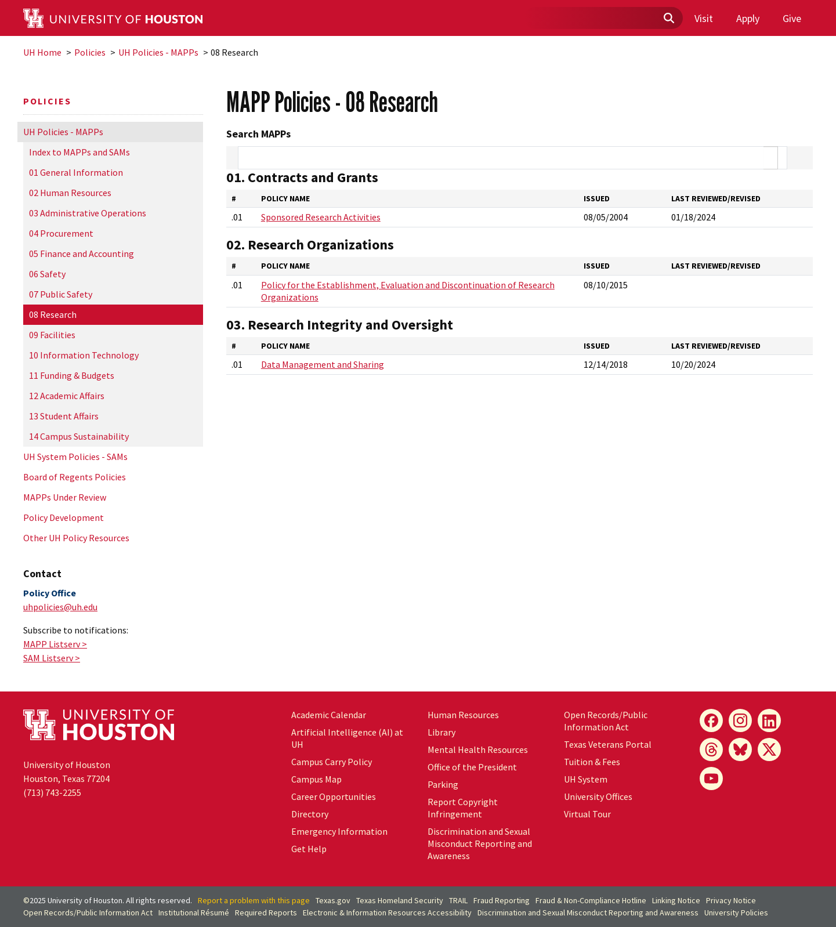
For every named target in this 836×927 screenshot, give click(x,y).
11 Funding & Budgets (71, 375)
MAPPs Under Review (64, 497)
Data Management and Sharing (322, 364)
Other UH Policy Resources (76, 538)
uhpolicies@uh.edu (60, 607)
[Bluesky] (740, 749)
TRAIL (458, 900)
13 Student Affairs (64, 416)
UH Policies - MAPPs (158, 52)
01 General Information (76, 172)
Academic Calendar (328, 714)
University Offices (598, 796)
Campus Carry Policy (331, 761)
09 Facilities (52, 335)
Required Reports (266, 912)
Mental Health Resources (478, 749)
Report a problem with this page (254, 900)
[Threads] (711, 749)
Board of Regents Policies (74, 477)
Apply (747, 18)
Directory (309, 814)
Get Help (309, 848)
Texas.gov (333, 900)
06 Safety (47, 274)
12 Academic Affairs (66, 395)
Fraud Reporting (501, 900)
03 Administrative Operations (87, 213)
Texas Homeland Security (399, 900)
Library (441, 732)
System (585, 779)
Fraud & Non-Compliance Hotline (590, 900)
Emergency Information (339, 831)
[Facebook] (711, 720)
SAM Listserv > (51, 658)
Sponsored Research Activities (321, 217)
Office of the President (472, 767)
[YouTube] (711, 778)
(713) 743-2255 (52, 792)
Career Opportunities (333, 796)
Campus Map (316, 779)
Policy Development (63, 517)
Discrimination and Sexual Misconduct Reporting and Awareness (480, 843)
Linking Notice (676, 900)
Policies (90, 52)
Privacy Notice (731, 900)
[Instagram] (740, 720)
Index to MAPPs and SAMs (79, 152)
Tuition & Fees (592, 761)
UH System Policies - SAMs (75, 456)
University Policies (736, 912)
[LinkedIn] (769, 720)
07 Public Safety (60, 294)
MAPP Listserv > (55, 644)
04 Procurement (61, 233)
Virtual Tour (587, 814)
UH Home (42, 52)
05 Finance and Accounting (81, 253)
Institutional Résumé (193, 912)
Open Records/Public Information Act (605, 721)
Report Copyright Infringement (463, 808)
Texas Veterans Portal (608, 744)
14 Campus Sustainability (79, 436)
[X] (769, 749)
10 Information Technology (84, 355)
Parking (443, 784)
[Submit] (668, 18)
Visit (703, 18)
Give (792, 18)
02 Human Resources (70, 192)
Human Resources (463, 714)
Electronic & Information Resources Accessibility (387, 912)
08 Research (53, 314)
